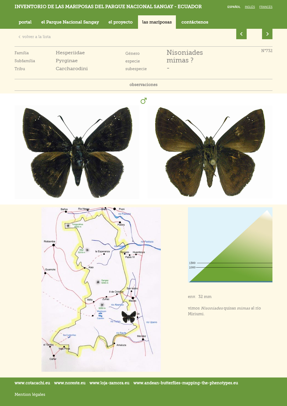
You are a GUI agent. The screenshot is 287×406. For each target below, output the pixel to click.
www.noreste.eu (69, 383)
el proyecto (120, 22)
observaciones (143, 85)
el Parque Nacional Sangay (70, 22)
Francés (265, 6)
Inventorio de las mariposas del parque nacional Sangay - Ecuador (108, 6)
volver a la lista (34, 37)
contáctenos (194, 22)
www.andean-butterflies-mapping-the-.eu (185, 383)
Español (234, 6)
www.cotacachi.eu (32, 383)
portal (25, 22)
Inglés (250, 6)
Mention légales (30, 394)
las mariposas (157, 22)
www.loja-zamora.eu (109, 383)
